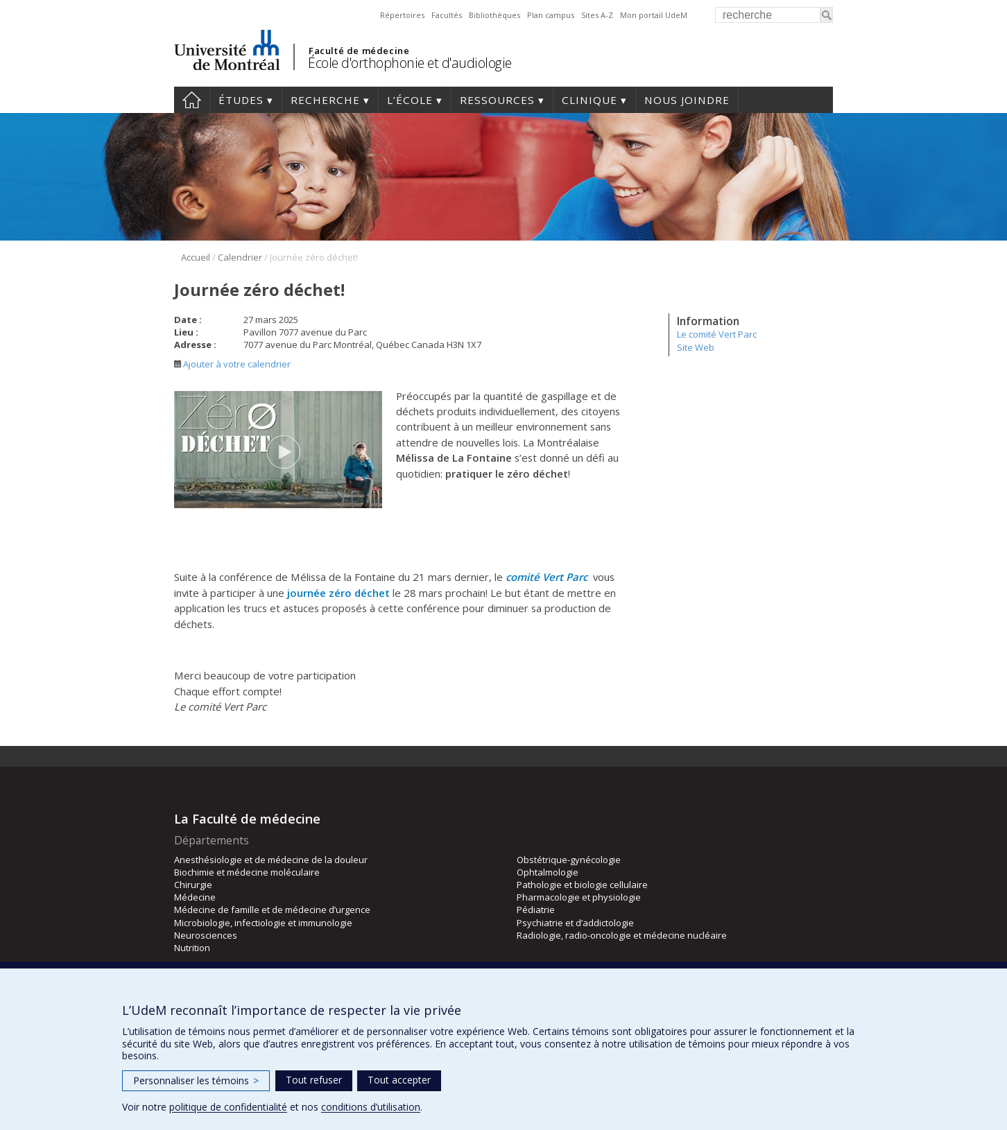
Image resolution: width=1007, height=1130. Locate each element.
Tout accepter (399, 1079)
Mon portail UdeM (653, 15)
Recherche (325, 100)
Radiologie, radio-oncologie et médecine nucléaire (622, 935)
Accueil (191, 100)
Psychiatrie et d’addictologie (575, 922)
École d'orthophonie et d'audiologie (410, 62)
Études (241, 100)
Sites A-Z (597, 15)
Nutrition (192, 947)
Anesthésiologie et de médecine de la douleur (271, 859)
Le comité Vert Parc (717, 334)
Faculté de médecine (359, 50)
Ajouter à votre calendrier (232, 364)
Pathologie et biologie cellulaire (582, 884)
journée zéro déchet (338, 593)
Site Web (695, 347)
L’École (410, 100)
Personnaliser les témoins (196, 1080)
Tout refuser (314, 1079)
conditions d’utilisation (370, 1106)
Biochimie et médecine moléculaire (247, 872)
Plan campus (550, 15)
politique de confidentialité (228, 1106)
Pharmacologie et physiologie (579, 897)
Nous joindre (687, 100)
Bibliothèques (494, 15)
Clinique (589, 100)
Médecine (195, 897)
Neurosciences (205, 935)
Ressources (497, 100)
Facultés (446, 15)
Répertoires (402, 15)
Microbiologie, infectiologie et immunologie (263, 922)
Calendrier (240, 257)
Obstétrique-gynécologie (569, 859)
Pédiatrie (536, 909)
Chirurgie (193, 884)
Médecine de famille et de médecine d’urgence (272, 909)
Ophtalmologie (547, 872)
